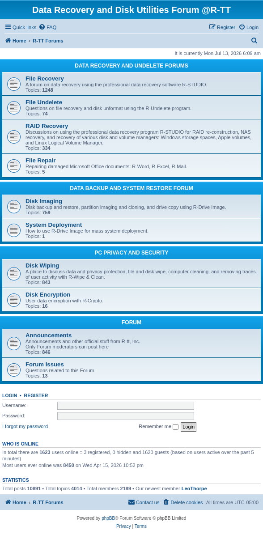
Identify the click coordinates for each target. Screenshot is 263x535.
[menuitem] (47, 27)
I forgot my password (25, 426)
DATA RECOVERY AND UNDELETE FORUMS (131, 66)
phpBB (108, 518)
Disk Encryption (47, 294)
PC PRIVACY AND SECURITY (131, 253)
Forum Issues (44, 364)
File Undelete (43, 102)
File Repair (40, 160)
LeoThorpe (194, 488)
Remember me (158, 427)
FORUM (131, 322)
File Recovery (44, 78)
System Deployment (53, 224)
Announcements (48, 335)
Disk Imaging (43, 201)
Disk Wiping (42, 265)
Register (36, 395)
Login (9, 395)
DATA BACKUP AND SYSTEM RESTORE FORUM (131, 188)
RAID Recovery (46, 126)
